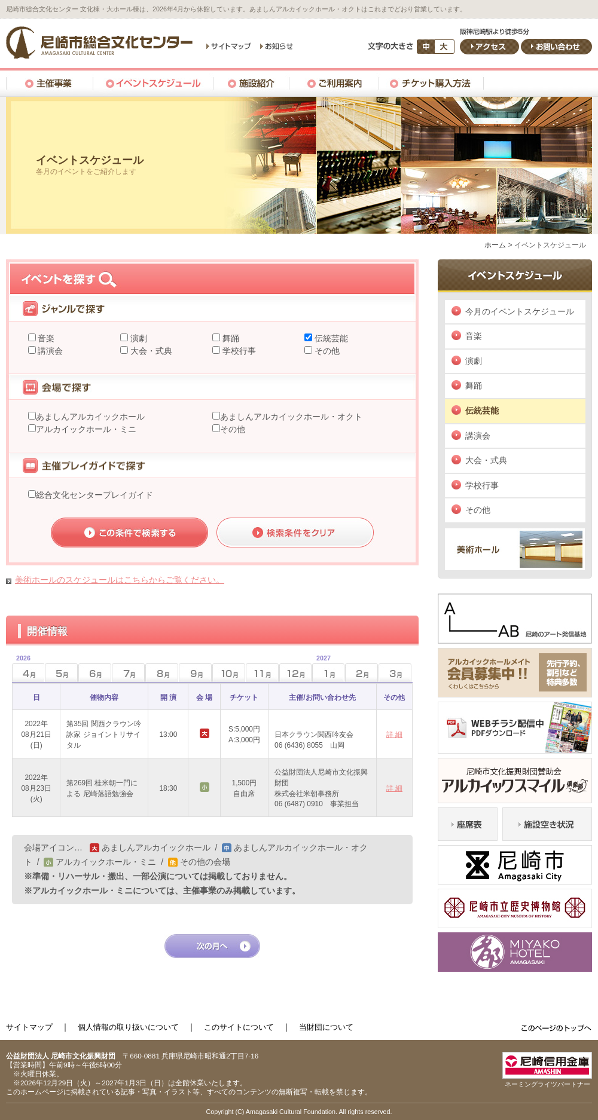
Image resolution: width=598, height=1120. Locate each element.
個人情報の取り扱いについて (128, 1027)
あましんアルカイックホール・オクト (291, 416)
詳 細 (394, 734)
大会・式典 (150, 351)
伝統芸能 (330, 338)
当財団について (326, 1027)
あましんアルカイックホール (90, 416)
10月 (228, 672)
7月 (128, 672)
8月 (161, 672)
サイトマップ (29, 1027)
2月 (361, 672)
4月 (21, 669)
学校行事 (238, 351)
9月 (195, 672)
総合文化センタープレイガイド (94, 495)
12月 (295, 672)
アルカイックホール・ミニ (86, 429)
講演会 (49, 351)
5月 (61, 672)
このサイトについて (239, 1027)
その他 (326, 351)
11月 (262, 672)
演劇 (137, 338)
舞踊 (229, 338)
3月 (395, 672)
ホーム (495, 245)
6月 (94, 672)
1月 (321, 669)
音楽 (45, 338)
